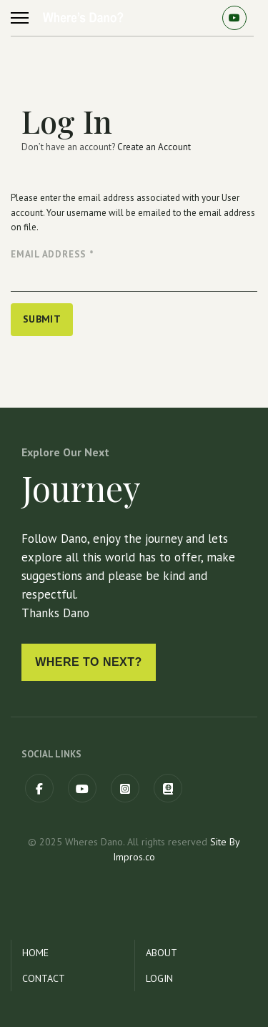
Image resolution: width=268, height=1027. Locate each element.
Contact (43, 978)
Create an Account (154, 147)
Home (35, 952)
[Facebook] (39, 788)
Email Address (52, 254)
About (161, 952)
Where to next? (88, 662)
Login (159, 978)
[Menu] (20, 18)
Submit (42, 319)
